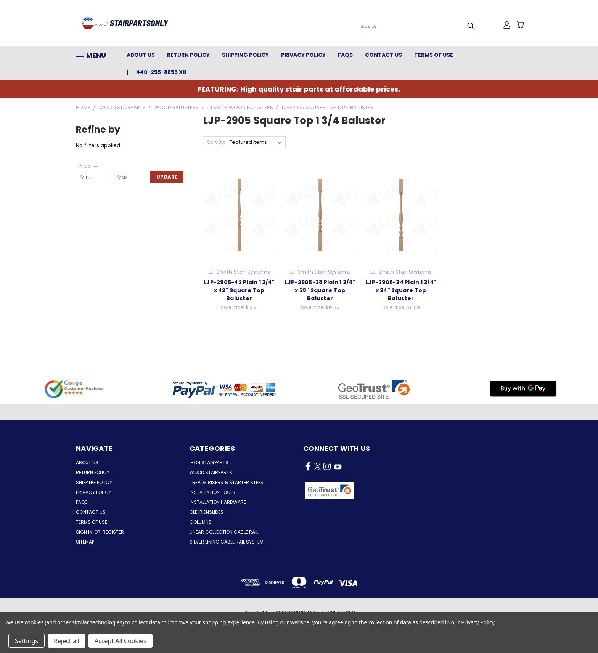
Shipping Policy (245, 55)
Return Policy (188, 55)
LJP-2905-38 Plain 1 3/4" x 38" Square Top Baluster (320, 290)
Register (113, 532)
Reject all (66, 641)
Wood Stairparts (211, 472)
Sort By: (216, 142)
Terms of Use (433, 55)
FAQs (345, 55)
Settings (26, 641)
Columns (201, 522)
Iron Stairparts (209, 462)
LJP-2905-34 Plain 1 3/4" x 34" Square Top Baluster (400, 290)
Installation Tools (212, 492)
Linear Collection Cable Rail (224, 532)
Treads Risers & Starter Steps (227, 482)
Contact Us (383, 55)
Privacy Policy (303, 55)
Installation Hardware (218, 502)
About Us (141, 55)
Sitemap (85, 542)
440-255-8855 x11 (161, 72)
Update (166, 176)
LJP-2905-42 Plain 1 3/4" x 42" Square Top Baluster (239, 290)
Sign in (84, 532)
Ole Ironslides (206, 512)
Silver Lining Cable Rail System (227, 542)
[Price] (88, 166)
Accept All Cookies (120, 641)
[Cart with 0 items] (520, 25)
